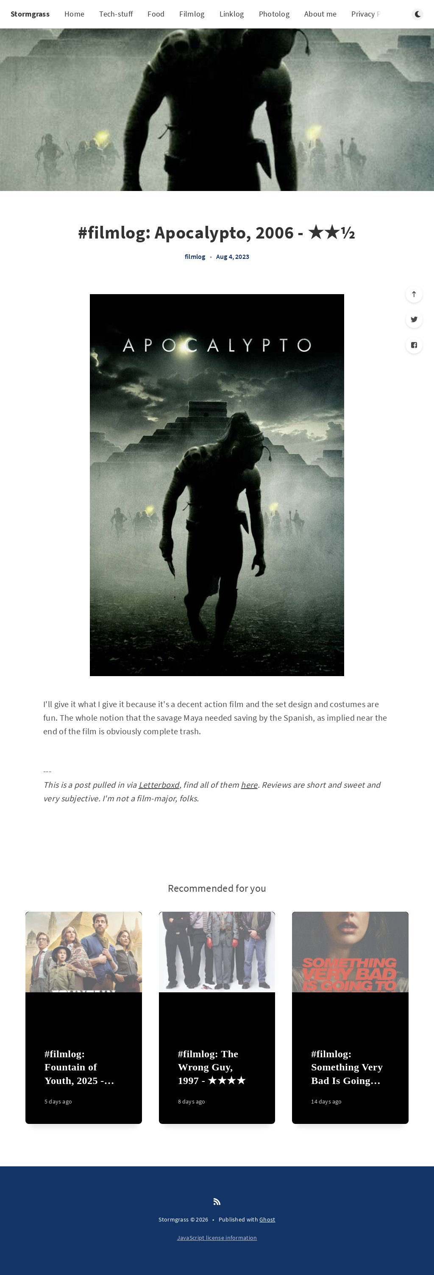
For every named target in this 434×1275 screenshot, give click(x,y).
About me (320, 14)
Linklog (232, 14)
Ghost (267, 1219)
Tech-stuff (116, 14)
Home (74, 14)
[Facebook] (414, 345)
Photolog (274, 14)
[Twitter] (414, 319)
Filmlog (191, 14)
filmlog (195, 256)
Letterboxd (159, 784)
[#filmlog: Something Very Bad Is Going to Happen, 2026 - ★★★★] (350, 1081)
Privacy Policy (373, 14)
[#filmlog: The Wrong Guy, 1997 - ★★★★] (217, 1081)
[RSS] (217, 1202)
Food (155, 14)
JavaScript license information (217, 1237)
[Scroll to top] (414, 294)
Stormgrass (30, 14)
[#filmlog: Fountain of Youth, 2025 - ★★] (84, 1081)
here (249, 784)
